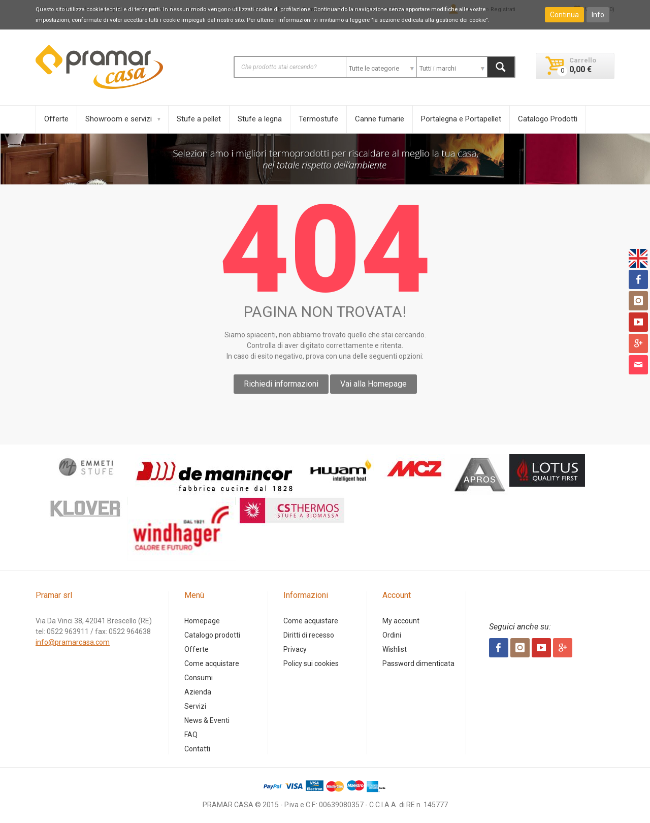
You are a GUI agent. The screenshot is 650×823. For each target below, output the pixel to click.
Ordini (391, 635)
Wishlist (394, 649)
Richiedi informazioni (281, 384)
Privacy (295, 649)
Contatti (197, 749)
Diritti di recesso (308, 635)
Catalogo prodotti (212, 635)
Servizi (195, 706)
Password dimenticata (418, 663)
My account (400, 621)
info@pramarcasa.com (73, 642)
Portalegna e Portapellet (461, 118)
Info (598, 15)
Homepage (202, 621)
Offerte (56, 118)
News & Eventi (207, 720)
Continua (564, 15)
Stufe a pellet (199, 118)
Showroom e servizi (118, 118)
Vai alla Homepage (373, 384)
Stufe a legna (260, 118)
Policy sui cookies (311, 663)
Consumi (198, 678)
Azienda (197, 692)
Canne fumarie (379, 118)
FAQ (191, 735)
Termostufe (318, 118)
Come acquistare (211, 663)
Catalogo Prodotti (547, 118)
